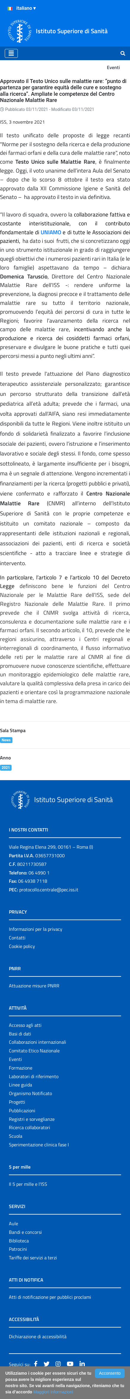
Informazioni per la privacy (35, 929)
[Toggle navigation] (11, 53)
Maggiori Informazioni (53, 1392)
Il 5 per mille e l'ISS (28, 1184)
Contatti (17, 937)
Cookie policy (22, 946)
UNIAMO (51, 232)
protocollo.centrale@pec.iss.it (48, 889)
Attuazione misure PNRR (34, 985)
